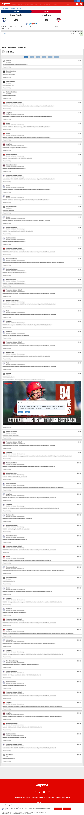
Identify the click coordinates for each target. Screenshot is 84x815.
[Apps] (77, 4)
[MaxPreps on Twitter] (78, 1)
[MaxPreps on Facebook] (75, 1)
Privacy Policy (35, 797)
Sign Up (27, 412)
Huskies (46, 15)
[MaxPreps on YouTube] (44, 792)
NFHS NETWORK (15, 0)
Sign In (20, 412)
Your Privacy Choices (60, 797)
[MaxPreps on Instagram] (82, 1)
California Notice (50, 797)
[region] (42, 809)
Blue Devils (16, 15)
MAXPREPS (4, 0)
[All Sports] (73, 4)
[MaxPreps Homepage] (42, 785)
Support (68, 797)
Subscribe (28, 797)
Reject (67, 808)
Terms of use (42, 797)
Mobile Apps (22, 797)
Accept (57, 808)
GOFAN (9, 0)
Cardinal (46, 11)
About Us (16, 797)
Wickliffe (16, 11)
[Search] (81, 4)
